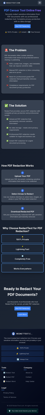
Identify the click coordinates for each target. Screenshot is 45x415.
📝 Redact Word (9, 381)
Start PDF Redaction (22, 26)
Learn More (22, 314)
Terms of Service (9, 397)
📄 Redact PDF (8, 377)
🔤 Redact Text (9, 373)
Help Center (30, 381)
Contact (28, 377)
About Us (29, 373)
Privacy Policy (8, 393)
